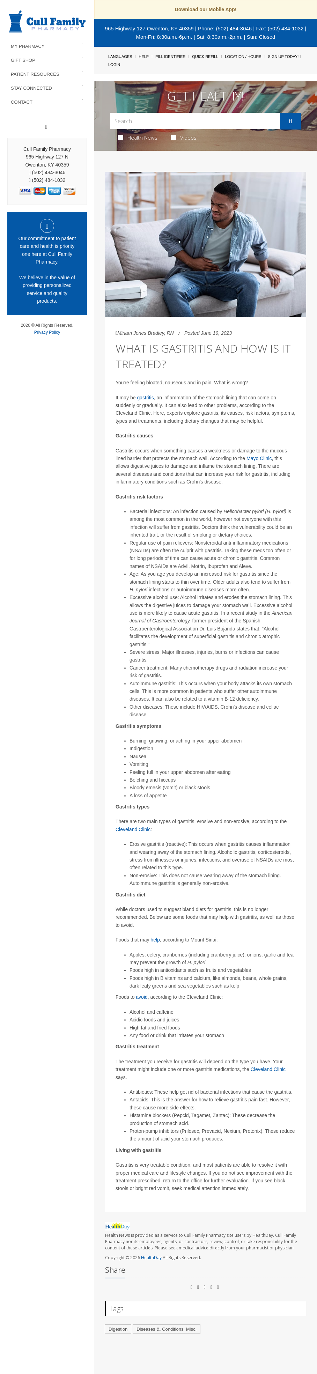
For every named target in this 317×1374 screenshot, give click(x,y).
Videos (184, 137)
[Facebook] (46, 127)
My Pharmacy (28, 46)
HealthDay (151, 1258)
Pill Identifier (170, 56)
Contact (21, 102)
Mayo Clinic (259, 458)
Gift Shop (23, 60)
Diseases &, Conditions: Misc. (167, 1329)
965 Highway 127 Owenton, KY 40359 (149, 28)
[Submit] (290, 121)
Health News (137, 137)
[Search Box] (195, 121)
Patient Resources (35, 74)
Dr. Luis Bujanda (217, 628)
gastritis (145, 397)
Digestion (118, 1329)
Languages (120, 56)
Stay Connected (31, 88)
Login (114, 64)
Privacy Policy (47, 332)
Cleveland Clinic (133, 829)
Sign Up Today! (283, 56)
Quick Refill (205, 56)
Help (144, 56)
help (155, 940)
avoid (141, 997)
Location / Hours (243, 56)
